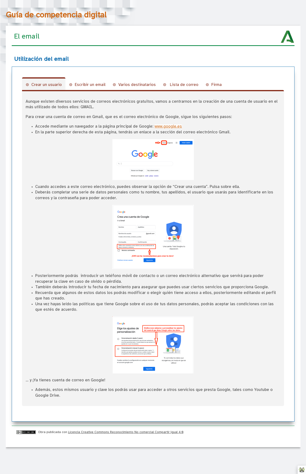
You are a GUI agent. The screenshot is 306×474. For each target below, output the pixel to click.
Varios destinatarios (137, 85)
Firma (216, 85)
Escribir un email (90, 85)
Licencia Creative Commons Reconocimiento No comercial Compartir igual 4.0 (126, 432)
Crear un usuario (46, 85)
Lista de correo (183, 85)
